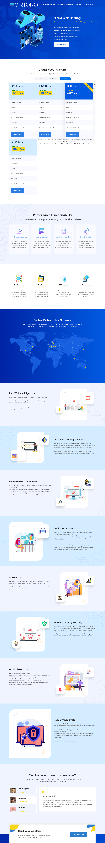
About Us (58, 818)
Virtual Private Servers (65, 4)
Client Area (90, 4)
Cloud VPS (35, 818)
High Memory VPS (37, 821)
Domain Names (15, 825)
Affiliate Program (60, 828)
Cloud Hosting (14, 821)
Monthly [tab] (40, 79)
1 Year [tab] (65, 79)
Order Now (17, 135)
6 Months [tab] (53, 79)
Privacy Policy (81, 825)
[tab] (23, 738)
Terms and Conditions (83, 818)
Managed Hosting (49, 4)
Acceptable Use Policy (83, 821)
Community (58, 825)
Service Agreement (83, 828)
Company (79, 4)
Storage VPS (36, 825)
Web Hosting (14, 818)
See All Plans (61, 44)
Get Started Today (78, 782)
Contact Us (58, 821)
